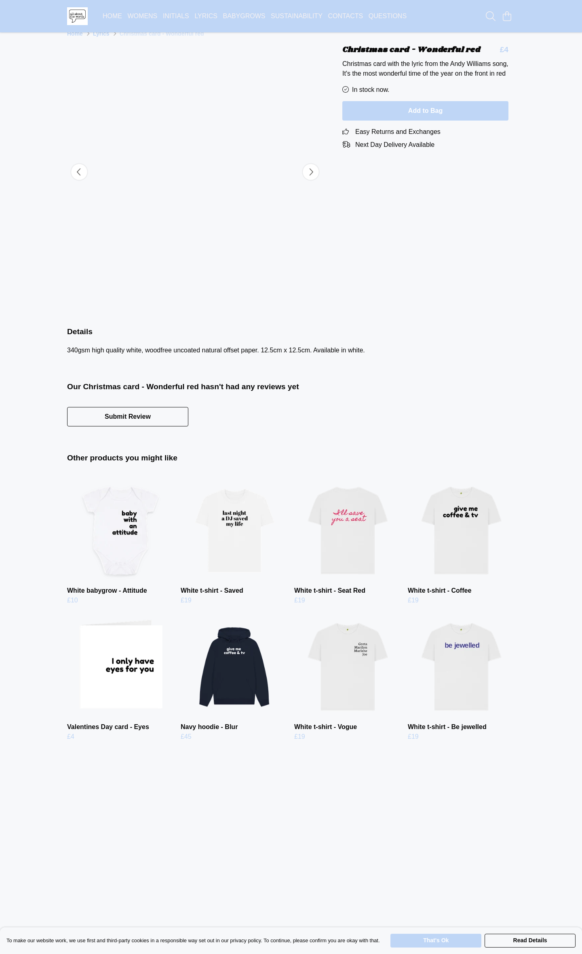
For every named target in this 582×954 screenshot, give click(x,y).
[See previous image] (79, 182)
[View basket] (507, 16)
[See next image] (311, 182)
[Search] (491, 16)
